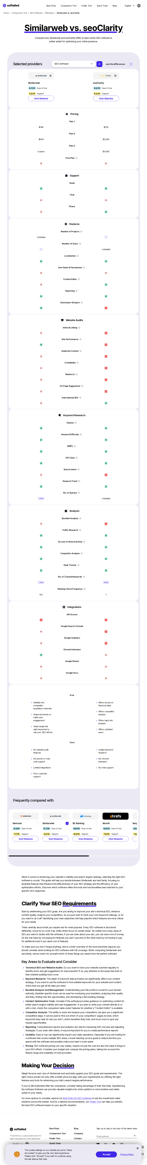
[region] (74, 832)
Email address (102, 1136)
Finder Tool (95, 1101)
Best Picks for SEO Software (77, 1098)
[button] (41, 88)
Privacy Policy (127, 1154)
